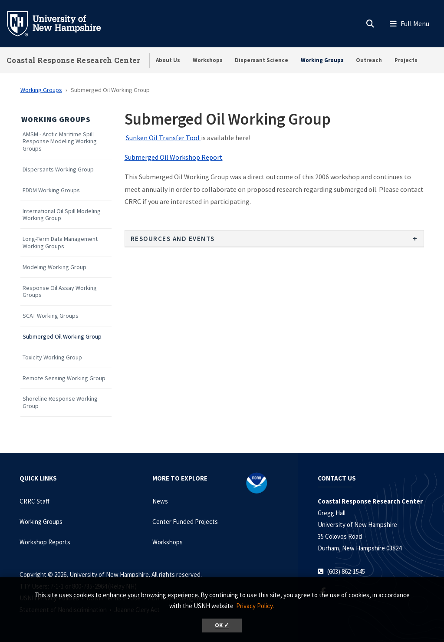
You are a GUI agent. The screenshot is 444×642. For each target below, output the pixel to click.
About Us (168, 60)
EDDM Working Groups (51, 190)
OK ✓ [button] (222, 625)
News (160, 501)
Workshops (208, 60)
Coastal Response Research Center (74, 60)
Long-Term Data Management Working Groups (60, 242)
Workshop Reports (45, 542)
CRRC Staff (34, 501)
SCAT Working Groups (51, 315)
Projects (406, 60)
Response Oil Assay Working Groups (60, 291)
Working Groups (322, 60)
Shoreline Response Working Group (60, 402)
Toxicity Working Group (52, 357)
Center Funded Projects (185, 521)
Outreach (369, 60)
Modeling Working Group (54, 267)
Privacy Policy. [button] (255, 606)
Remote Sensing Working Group (64, 378)
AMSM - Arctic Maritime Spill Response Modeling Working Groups (60, 141)
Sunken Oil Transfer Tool (163, 137)
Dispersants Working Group (58, 169)
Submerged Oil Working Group (62, 336)
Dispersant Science (261, 60)
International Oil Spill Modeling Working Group (62, 214)
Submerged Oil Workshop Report (174, 157)
